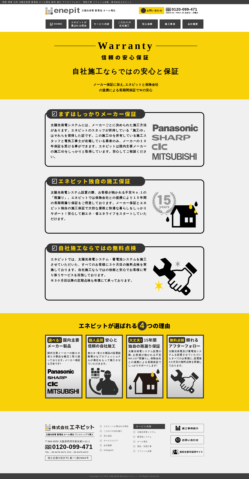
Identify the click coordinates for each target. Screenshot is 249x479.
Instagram (109, 450)
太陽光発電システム (146, 432)
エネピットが (79, 24)
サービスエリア (111, 441)
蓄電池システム (144, 437)
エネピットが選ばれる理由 (116, 426)
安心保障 (147, 24)
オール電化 (142, 441)
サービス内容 (101, 24)
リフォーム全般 (144, 451)
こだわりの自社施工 (113, 431)
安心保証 (108, 436)
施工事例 (170, 24)
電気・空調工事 (144, 446)
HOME (56, 24)
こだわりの (124, 24)
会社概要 (193, 24)
